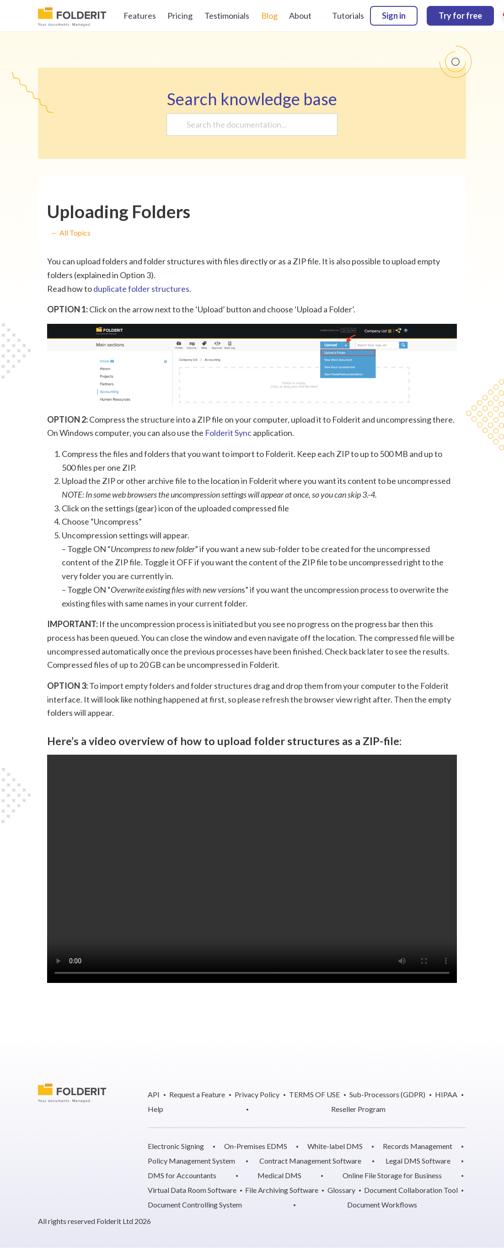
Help (155, 1109)
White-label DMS (335, 1146)
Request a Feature (197, 1094)
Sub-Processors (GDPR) (387, 1094)
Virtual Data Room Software (192, 1190)
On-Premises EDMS (255, 1146)
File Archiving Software (281, 1190)
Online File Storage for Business (392, 1175)
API (154, 1094)
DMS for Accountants (182, 1175)
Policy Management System (191, 1160)
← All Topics (71, 233)
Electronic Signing (176, 1146)
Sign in (394, 16)
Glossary (341, 1190)
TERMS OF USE (314, 1094)
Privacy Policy (257, 1094)
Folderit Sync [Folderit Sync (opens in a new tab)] (228, 433)
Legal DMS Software (418, 1160)
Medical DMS (279, 1175)
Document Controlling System (195, 1204)
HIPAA (446, 1094)
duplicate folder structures (141, 289)
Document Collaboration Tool (411, 1190)
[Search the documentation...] (248, 124)
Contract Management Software (310, 1160)
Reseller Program (358, 1109)
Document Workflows (382, 1204)
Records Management (417, 1146)
